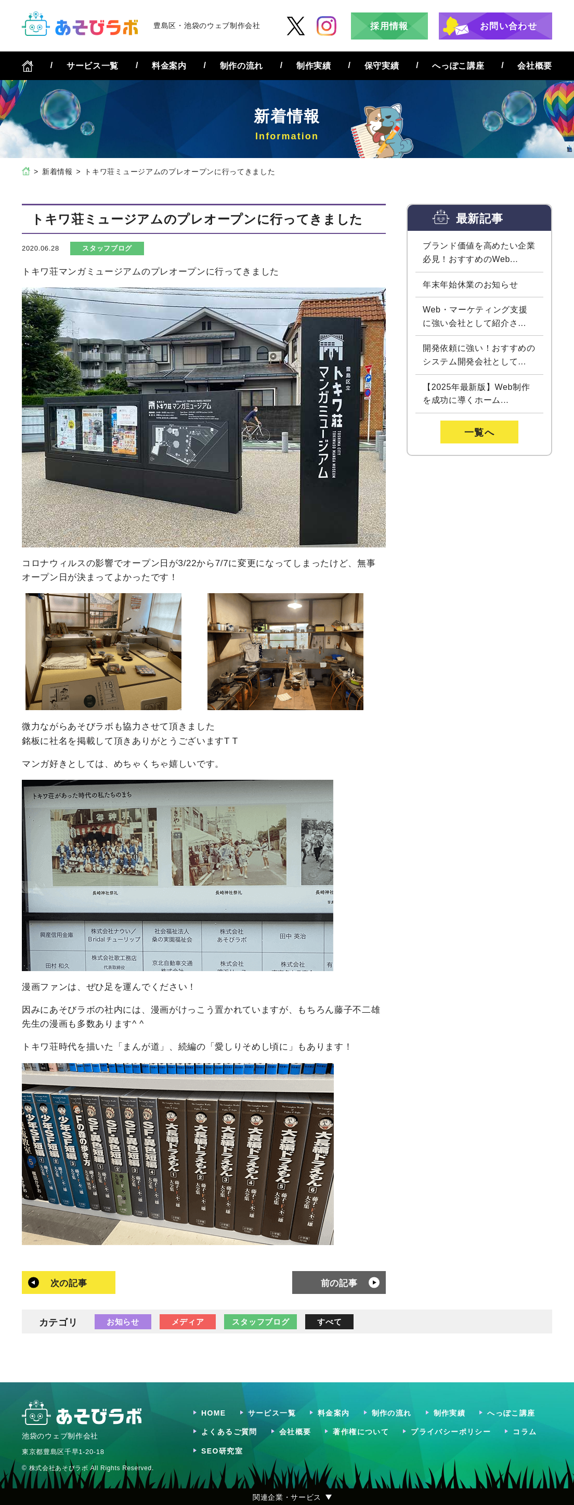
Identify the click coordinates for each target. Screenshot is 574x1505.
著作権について (361, 1432)
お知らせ (123, 1321)
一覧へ (479, 432)
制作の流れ (241, 65)
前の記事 (339, 1283)
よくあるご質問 (229, 1432)
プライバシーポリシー (451, 1432)
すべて (329, 1321)
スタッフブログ (107, 248)
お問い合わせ (508, 26)
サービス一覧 (93, 65)
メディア (188, 1321)
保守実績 (381, 65)
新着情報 (57, 171)
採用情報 (389, 26)
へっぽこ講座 (458, 65)
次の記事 (68, 1283)
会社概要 (534, 65)
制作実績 (313, 65)
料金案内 (169, 65)
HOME (213, 1413)
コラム (525, 1432)
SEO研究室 (222, 1451)
